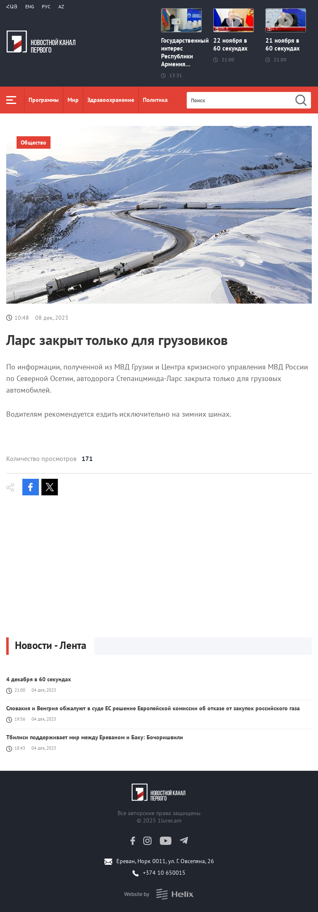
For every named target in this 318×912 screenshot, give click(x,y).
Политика (155, 100)
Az (61, 6)
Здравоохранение (110, 100)
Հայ (11, 6)
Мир (73, 100)
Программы (44, 100)
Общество (33, 142)
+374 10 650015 (164, 872)
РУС (46, 6)
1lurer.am (169, 820)
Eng (29, 6)
